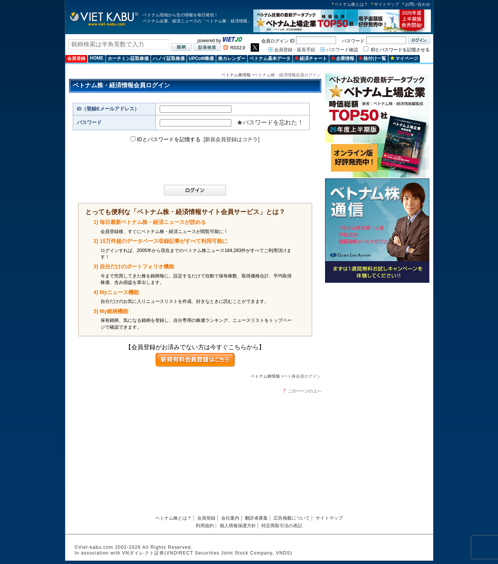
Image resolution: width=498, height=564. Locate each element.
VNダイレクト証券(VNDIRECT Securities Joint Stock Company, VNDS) (207, 553)
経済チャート (311, 58)
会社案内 (230, 518)
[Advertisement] (377, 339)
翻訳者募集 (256, 518)
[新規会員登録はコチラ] (231, 139)
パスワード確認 (342, 49)
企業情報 (342, 58)
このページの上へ (304, 391)
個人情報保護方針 (238, 525)
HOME (97, 58)
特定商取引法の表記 (281, 525)
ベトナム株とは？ (351, 4)
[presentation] (191, 164)
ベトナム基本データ (270, 58)
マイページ (404, 58)
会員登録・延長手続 (294, 49)
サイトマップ (386, 4)
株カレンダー (231, 58)
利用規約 (205, 525)
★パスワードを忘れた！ (270, 122)
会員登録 (76, 58)
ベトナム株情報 (236, 74)
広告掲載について (291, 518)
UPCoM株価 (201, 58)
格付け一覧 (372, 58)
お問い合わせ (417, 4)
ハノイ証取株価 (169, 58)
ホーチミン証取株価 (128, 58)
